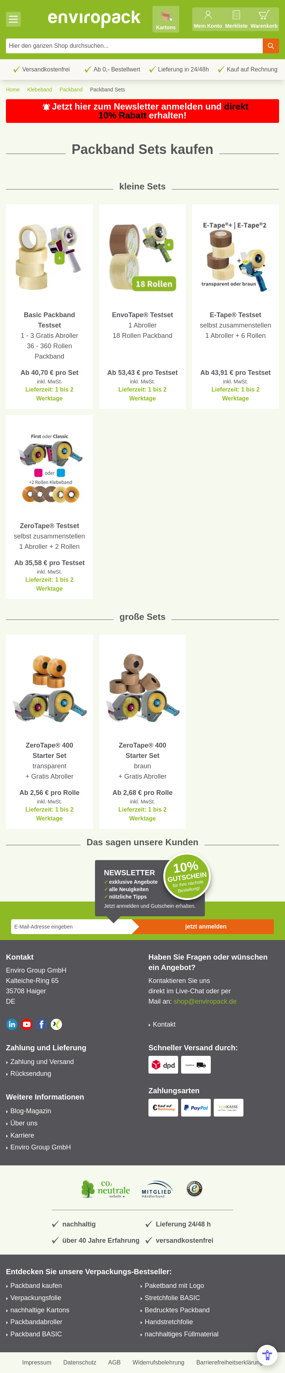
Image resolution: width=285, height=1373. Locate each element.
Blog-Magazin (30, 1111)
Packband (70, 90)
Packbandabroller (36, 1322)
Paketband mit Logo (174, 1285)
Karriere (22, 1135)
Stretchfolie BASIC (172, 1298)
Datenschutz (79, 1362)
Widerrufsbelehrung (158, 1362)
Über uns (23, 1123)
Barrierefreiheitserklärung (229, 1362)
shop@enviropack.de (205, 1001)
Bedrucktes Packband (177, 1310)
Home (13, 90)
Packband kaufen (36, 1285)
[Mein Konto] (207, 19)
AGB (114, 1362)
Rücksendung (30, 1073)
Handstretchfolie (169, 1322)
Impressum (36, 1362)
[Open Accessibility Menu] (267, 1355)
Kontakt (164, 1024)
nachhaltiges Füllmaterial (182, 1334)
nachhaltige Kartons (39, 1310)
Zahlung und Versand (42, 1061)
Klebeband (39, 90)
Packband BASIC (36, 1334)
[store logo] (94, 19)
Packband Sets (107, 90)
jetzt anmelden (205, 926)
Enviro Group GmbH (40, 1147)
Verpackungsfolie (35, 1298)
